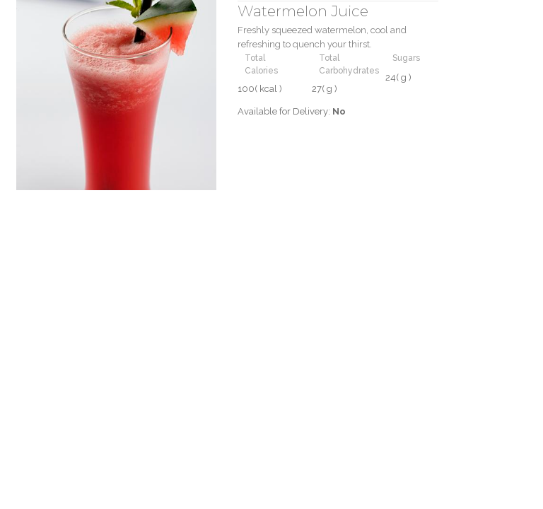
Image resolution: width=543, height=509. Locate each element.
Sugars (406, 58)
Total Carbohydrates (349, 64)
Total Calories (261, 64)
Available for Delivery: (292, 111)
